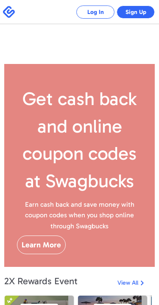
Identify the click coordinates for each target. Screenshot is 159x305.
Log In (89, 12)
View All (127, 282)
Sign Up (133, 12)
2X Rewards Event (41, 281)
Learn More (41, 245)
